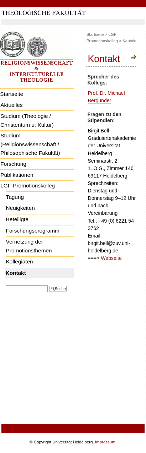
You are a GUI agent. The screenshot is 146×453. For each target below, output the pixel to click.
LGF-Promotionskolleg (27, 185)
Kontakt (16, 273)
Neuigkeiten (20, 208)
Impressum (105, 442)
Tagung (15, 197)
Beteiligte (17, 219)
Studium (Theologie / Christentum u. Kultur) (26, 120)
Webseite (111, 258)
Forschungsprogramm (32, 231)
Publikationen (16, 175)
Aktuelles (11, 105)
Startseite (95, 34)
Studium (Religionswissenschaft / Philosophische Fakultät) (30, 144)
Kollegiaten (19, 261)
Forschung (13, 164)
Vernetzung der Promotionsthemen (29, 246)
